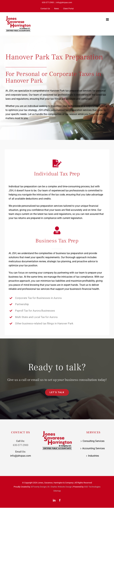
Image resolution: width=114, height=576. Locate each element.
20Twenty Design (38, 487)
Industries (93, 455)
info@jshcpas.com (64, 2)
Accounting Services (93, 448)
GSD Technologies (92, 487)
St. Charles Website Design (60, 487)
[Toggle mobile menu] (107, 19)
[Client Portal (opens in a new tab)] (68, 8)
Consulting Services (93, 441)
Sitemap (57, 491)
